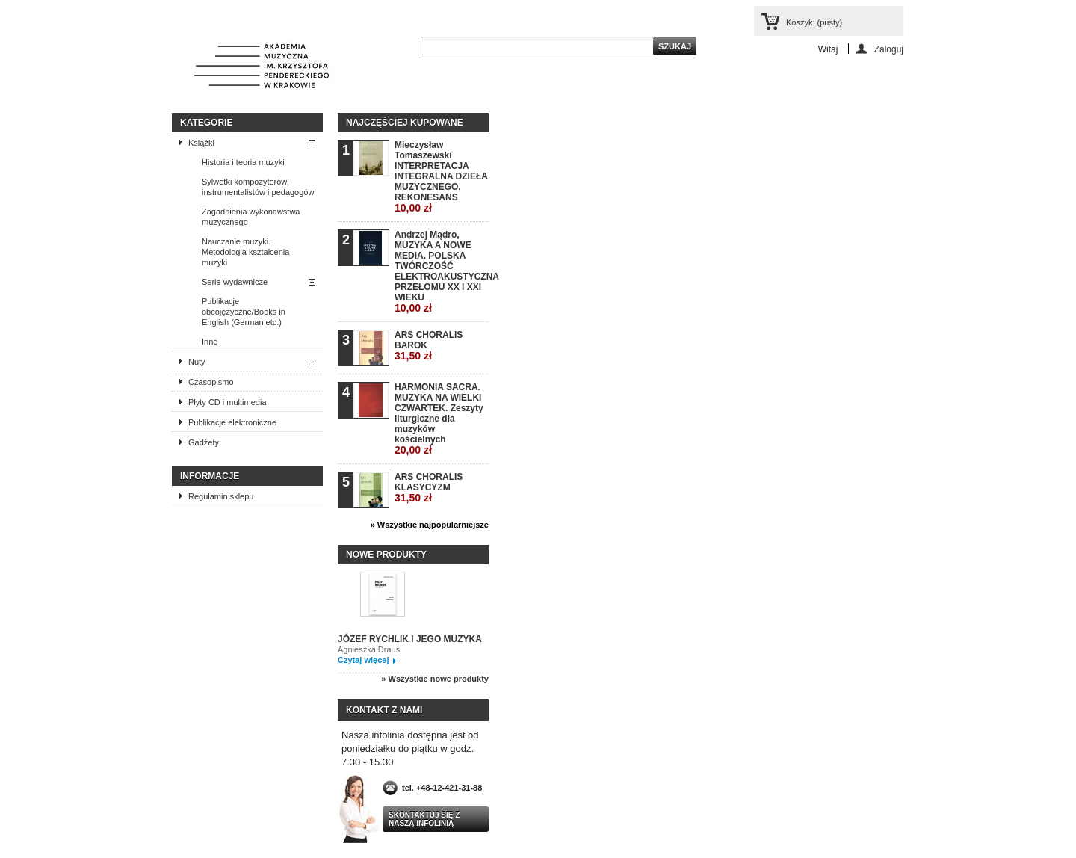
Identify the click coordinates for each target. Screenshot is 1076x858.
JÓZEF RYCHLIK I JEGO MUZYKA (410, 639)
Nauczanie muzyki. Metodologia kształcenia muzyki (245, 252)
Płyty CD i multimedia (227, 402)
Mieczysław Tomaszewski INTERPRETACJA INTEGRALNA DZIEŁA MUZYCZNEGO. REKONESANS (441, 177)
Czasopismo (211, 381)
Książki (201, 142)
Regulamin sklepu (220, 496)
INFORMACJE (209, 476)
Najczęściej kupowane (404, 122)
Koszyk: (814, 22)
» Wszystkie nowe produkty (435, 678)
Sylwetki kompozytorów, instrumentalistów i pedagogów (258, 187)
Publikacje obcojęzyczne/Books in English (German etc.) (243, 312)
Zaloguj (888, 49)
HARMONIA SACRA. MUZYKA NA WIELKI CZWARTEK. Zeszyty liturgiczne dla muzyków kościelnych (439, 419)
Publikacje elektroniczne (232, 422)
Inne (209, 341)
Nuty (196, 361)
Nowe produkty (386, 554)
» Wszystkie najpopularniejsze (430, 524)
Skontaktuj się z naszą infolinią (424, 819)
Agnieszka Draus (369, 649)
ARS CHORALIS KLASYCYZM (429, 488)
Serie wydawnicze (235, 281)
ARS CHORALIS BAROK (429, 346)
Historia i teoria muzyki (243, 162)
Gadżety (203, 442)
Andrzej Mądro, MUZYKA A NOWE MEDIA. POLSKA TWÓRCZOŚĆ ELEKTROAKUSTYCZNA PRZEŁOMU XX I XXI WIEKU (441, 271)
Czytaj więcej (363, 659)
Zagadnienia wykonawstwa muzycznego (251, 216)
